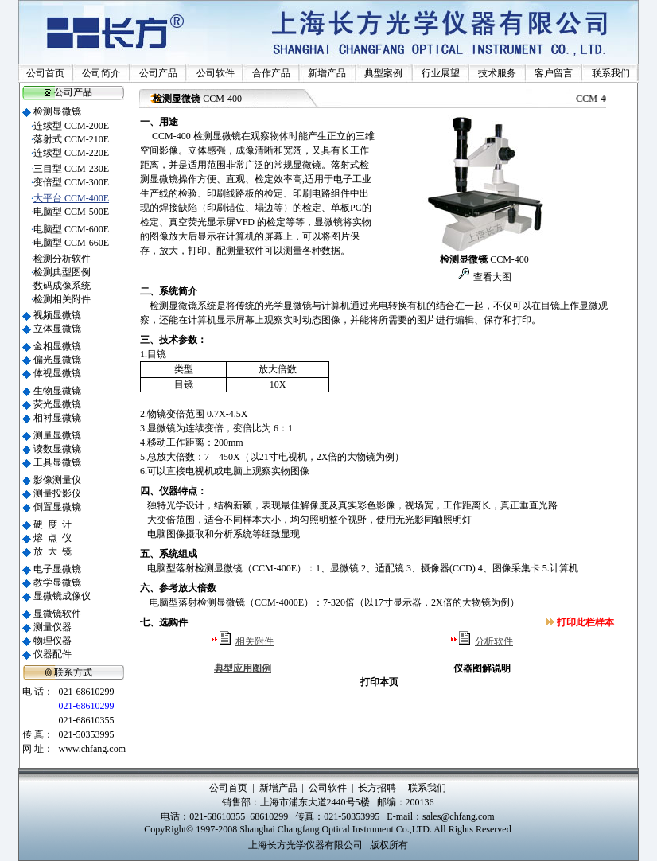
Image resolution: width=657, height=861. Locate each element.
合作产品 (271, 73)
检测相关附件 (62, 299)
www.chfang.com (92, 748)
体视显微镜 (57, 373)
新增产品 (327, 73)
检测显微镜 (57, 111)
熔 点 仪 (52, 537)
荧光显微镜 (57, 404)
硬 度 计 (52, 524)
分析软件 (494, 641)
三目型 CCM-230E (71, 168)
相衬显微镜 (57, 417)
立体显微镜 (57, 328)
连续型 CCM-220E (71, 152)
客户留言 (554, 73)
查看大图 (491, 276)
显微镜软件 (57, 613)
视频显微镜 (57, 315)
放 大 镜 (52, 551)
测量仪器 (52, 627)
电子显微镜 (57, 569)
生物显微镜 (57, 390)
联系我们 (611, 73)
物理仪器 (52, 640)
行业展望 (441, 73)
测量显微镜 (57, 435)
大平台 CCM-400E (71, 198)
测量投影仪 (57, 493)
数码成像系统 (62, 285)
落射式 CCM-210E (71, 139)
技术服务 (497, 73)
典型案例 (383, 73)
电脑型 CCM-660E (71, 242)
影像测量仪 (57, 479)
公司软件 (215, 73)
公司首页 (45, 73)
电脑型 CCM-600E (71, 229)
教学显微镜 (57, 582)
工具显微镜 (57, 462)
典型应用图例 (242, 668)
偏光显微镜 (57, 359)
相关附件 (254, 641)
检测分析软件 (62, 258)
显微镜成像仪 (62, 596)
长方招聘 (377, 787)
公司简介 (101, 73)
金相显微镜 (57, 346)
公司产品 (158, 73)
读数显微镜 (57, 448)
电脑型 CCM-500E (71, 211)
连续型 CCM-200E (71, 125)
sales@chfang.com (458, 816)
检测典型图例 (62, 272)
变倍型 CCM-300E (71, 182)
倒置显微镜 (57, 506)
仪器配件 (52, 654)
